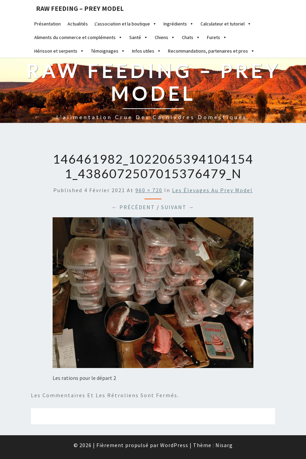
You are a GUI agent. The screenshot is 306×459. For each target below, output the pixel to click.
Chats (191, 37)
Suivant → (177, 207)
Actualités (78, 24)
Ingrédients (179, 24)
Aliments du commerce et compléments (78, 37)
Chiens (165, 37)
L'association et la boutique (126, 24)
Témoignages (108, 51)
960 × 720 (148, 190)
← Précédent (133, 207)
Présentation (47, 24)
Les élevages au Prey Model (212, 190)
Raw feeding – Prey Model (80, 8)
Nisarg (224, 445)
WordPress (174, 445)
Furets (217, 37)
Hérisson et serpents (59, 51)
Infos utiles (146, 51)
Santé (138, 37)
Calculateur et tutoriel (225, 24)
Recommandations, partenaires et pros (211, 51)
